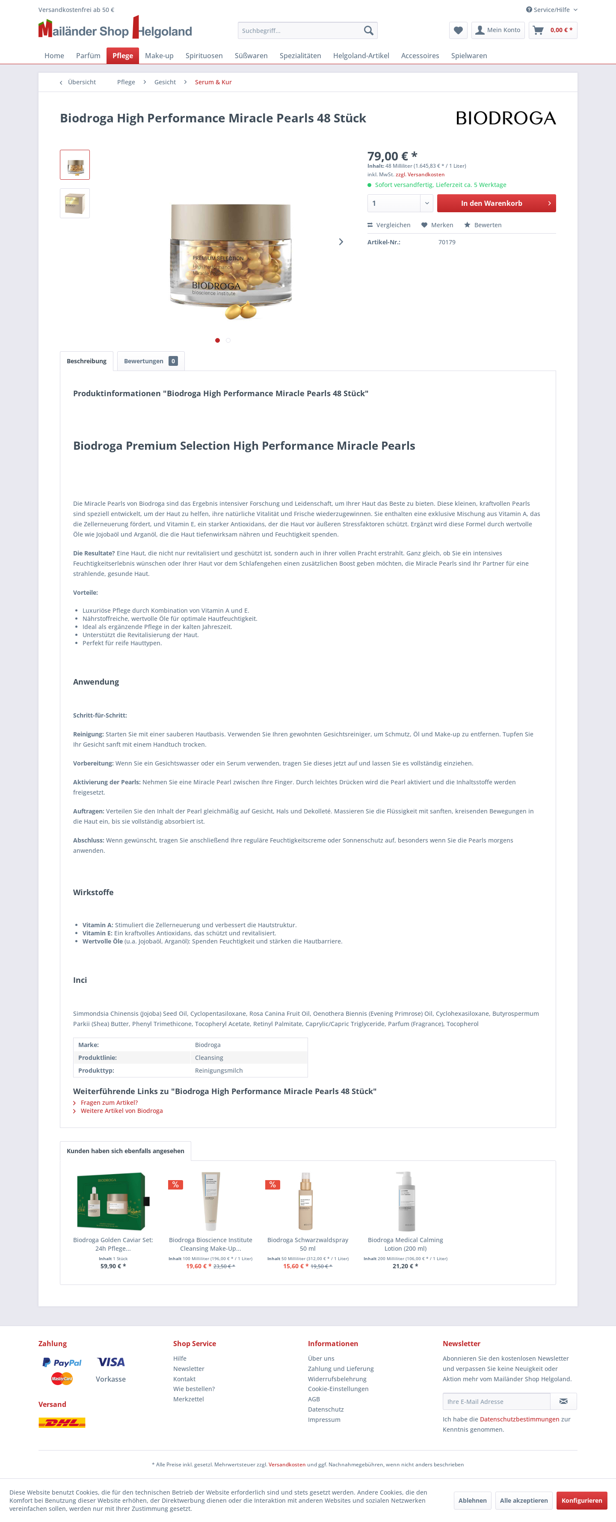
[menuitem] (308, 30)
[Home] (54, 55)
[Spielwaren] (469, 55)
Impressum (324, 1419)
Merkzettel (188, 1399)
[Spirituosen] (204, 55)
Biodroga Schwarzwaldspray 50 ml (307, 1244)
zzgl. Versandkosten (420, 174)
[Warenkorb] (553, 30)
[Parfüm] (88, 55)
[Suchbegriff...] (308, 30)
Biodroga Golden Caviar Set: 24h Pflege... (113, 1244)
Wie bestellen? (194, 1389)
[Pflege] (123, 55)
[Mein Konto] (498, 30)
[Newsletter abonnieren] (563, 1401)
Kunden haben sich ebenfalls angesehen (125, 1151)
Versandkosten (287, 1464)
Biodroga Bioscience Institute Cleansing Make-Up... (210, 1244)
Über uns (321, 1358)
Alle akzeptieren (524, 1500)
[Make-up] (159, 55)
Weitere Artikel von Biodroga (118, 1111)
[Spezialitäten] (300, 55)
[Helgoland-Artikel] (361, 55)
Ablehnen (473, 1500)
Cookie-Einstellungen (338, 1389)
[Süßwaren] (251, 55)
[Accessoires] (420, 55)
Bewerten (483, 225)
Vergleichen (389, 225)
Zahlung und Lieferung (341, 1369)
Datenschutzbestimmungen (520, 1419)
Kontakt (184, 1379)
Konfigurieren (582, 1500)
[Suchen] (369, 30)
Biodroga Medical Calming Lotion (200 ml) (405, 1244)
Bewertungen (151, 361)
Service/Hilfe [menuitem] (549, 10)
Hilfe (180, 1358)
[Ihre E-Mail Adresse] (497, 1401)
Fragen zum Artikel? (105, 1102)
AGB (314, 1399)
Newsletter (188, 1369)
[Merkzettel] (458, 30)
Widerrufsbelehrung (337, 1379)
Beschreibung (87, 361)
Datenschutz (326, 1409)
